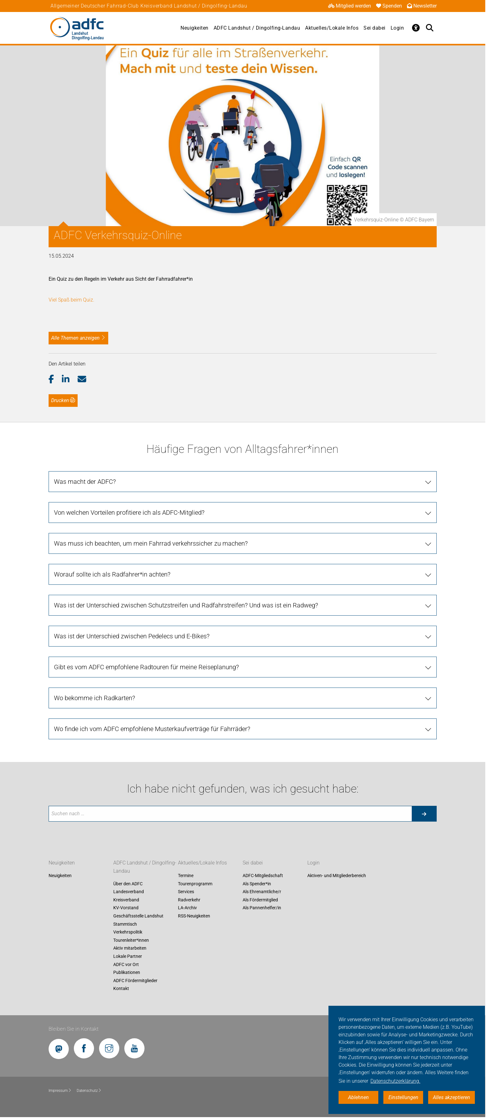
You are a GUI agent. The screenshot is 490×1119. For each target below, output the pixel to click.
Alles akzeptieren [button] (451, 1097)
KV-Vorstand (126, 908)
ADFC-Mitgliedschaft (263, 875)
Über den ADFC (128, 883)
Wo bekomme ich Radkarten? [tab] (94, 698)
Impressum (60, 1090)
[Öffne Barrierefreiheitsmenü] (416, 28)
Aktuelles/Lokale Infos (331, 28)
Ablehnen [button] (358, 1097)
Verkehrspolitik (127, 932)
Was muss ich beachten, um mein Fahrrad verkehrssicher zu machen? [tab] (151, 543)
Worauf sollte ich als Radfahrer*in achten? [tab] (112, 574)
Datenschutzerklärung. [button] (395, 1081)
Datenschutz (89, 1090)
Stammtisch (125, 924)
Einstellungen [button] (403, 1097)
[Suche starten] (424, 813)
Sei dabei (374, 28)
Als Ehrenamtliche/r (262, 891)
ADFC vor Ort (126, 964)
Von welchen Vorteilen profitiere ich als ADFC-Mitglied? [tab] (129, 512)
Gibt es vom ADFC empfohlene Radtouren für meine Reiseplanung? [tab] (146, 667)
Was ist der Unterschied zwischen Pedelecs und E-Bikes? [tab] (132, 636)
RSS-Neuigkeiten (194, 915)
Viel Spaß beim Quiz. (71, 300)
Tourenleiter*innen (131, 940)
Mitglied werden (349, 6)
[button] (55, 379)
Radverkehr (189, 899)
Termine (185, 875)
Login (397, 28)
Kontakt (121, 988)
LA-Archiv (187, 908)
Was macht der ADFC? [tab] (85, 481)
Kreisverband (126, 899)
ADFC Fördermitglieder (135, 980)
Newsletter (422, 6)
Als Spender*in (257, 883)
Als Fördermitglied (260, 899)
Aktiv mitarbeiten (129, 948)
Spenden (389, 6)
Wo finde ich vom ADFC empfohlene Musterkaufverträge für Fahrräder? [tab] (152, 729)
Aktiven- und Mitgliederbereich (336, 875)
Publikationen (126, 972)
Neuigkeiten (194, 28)
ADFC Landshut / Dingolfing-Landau (257, 28)
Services (186, 891)
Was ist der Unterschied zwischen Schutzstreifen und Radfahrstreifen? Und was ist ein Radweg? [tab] (186, 605)
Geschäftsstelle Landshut (138, 915)
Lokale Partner (127, 956)
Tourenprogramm (195, 883)
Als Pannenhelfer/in (262, 908)
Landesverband (128, 891)
